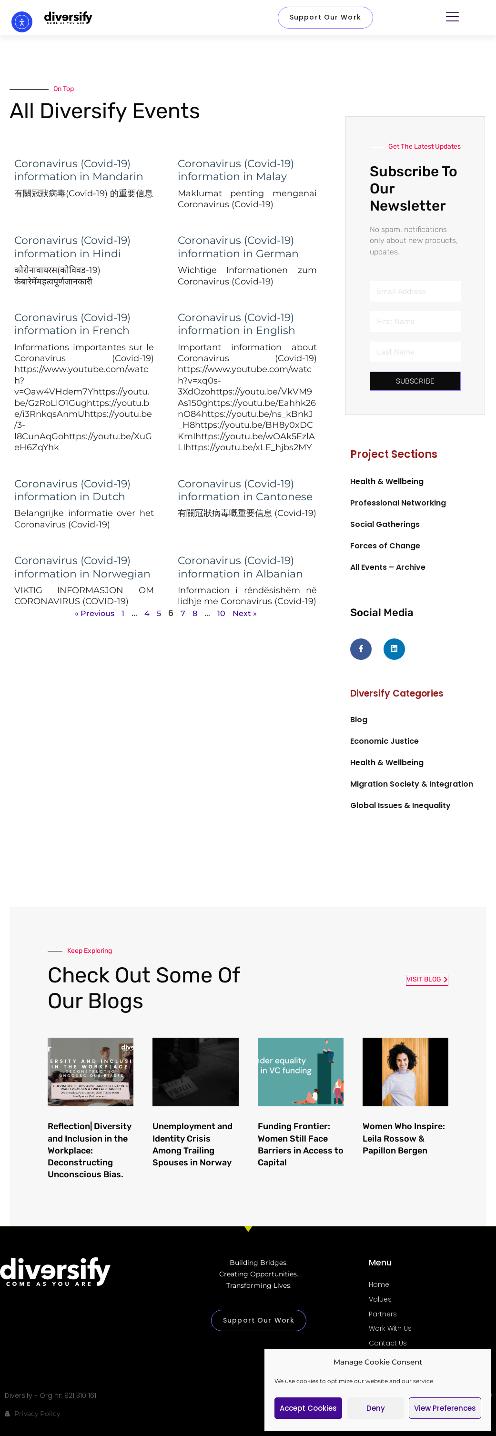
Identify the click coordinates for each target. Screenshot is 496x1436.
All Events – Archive (387, 567)
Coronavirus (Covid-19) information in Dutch (72, 490)
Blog (358, 719)
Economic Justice (384, 741)
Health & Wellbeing (387, 481)
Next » (245, 613)
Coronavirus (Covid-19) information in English (236, 324)
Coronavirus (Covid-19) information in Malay (236, 170)
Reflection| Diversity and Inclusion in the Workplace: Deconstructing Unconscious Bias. (90, 1150)
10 (221, 613)
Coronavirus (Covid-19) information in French (72, 324)
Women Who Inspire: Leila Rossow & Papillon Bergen (404, 1138)
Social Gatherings (385, 524)
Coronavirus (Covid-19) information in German (238, 247)
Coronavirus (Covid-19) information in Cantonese (245, 490)
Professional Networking (398, 502)
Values (380, 1299)
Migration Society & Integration (411, 784)
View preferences (445, 1408)
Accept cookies (308, 1408)
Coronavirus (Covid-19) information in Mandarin (78, 170)
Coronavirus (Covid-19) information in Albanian (240, 567)
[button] (454, 16)
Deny (375, 1408)
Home (379, 1284)
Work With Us (390, 1328)
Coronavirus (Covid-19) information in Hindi (72, 247)
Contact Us (388, 1343)
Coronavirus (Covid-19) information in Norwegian (82, 567)
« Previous (94, 613)
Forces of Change (385, 545)
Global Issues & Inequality (400, 805)
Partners (383, 1314)
